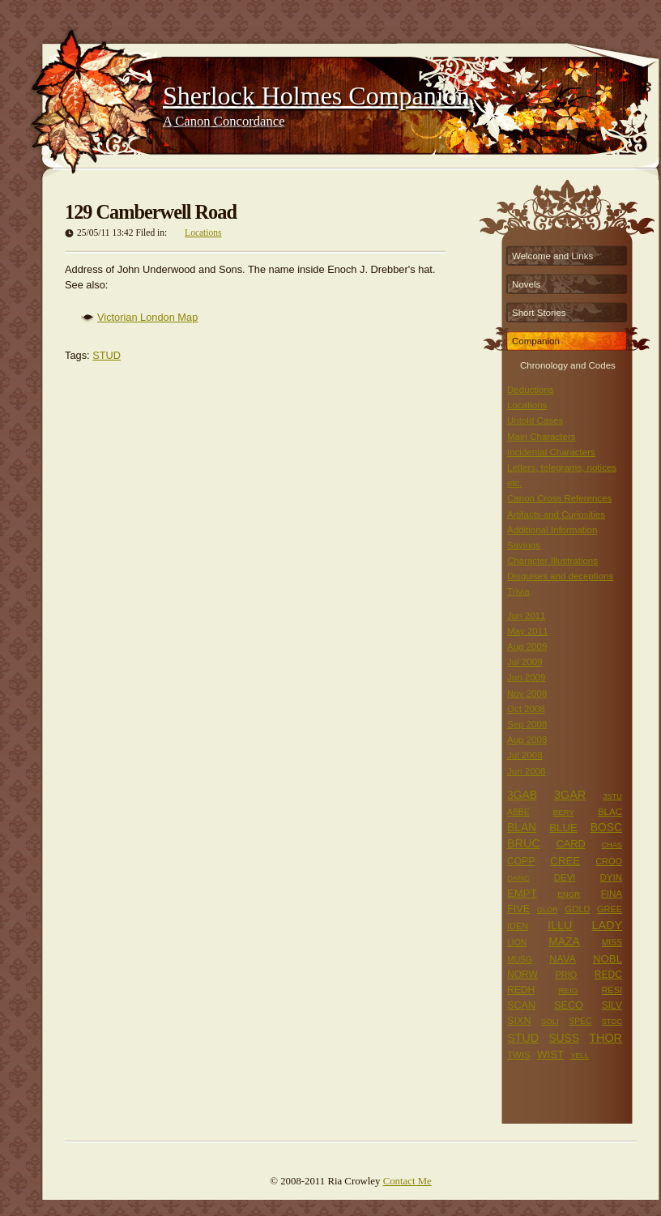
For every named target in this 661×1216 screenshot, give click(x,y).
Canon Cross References (559, 498)
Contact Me (407, 1181)
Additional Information (552, 530)
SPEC (580, 1021)
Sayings (523, 545)
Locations (203, 232)
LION (517, 942)
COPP (521, 861)
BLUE (563, 827)
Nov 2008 (527, 693)
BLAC (610, 812)
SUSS (563, 1037)
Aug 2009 (527, 646)
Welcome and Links (552, 256)
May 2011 (527, 631)
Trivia (518, 591)
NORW (522, 974)
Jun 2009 (526, 677)
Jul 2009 (525, 662)
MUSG (519, 959)
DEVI (565, 877)
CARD (571, 844)
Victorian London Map (147, 317)
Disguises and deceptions (560, 576)
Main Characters (541, 437)
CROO (608, 861)
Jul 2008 (525, 755)
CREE (565, 861)
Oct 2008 (526, 709)
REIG (568, 990)
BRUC (523, 843)
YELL (579, 1056)
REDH (521, 990)
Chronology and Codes (568, 363)
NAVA (562, 959)
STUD (106, 355)
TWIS (519, 1055)
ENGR (568, 894)
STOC (612, 1022)
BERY (563, 812)
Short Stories (539, 313)
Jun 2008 (526, 771)
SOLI (550, 1021)
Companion (536, 341)
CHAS (611, 845)
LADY (606, 925)
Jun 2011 (526, 616)
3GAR (570, 794)
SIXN (519, 1020)
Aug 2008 (527, 740)
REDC (608, 974)
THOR (605, 1037)
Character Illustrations (552, 560)
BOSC (606, 827)
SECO (568, 1005)
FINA (611, 893)
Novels (526, 284)
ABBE (518, 812)
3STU (612, 796)
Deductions (530, 390)
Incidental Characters (551, 452)
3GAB (522, 794)
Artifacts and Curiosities (556, 514)
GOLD (577, 909)
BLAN (521, 827)
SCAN (521, 1005)
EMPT (522, 893)
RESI (611, 990)
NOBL (607, 959)
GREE (609, 909)
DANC (518, 877)
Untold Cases (535, 420)
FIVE (518, 909)
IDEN (517, 926)
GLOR (547, 910)
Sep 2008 (527, 724)
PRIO (567, 974)
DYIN (610, 877)
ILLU (560, 925)
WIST (550, 1054)
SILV (612, 1005)
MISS (612, 942)
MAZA (563, 941)
